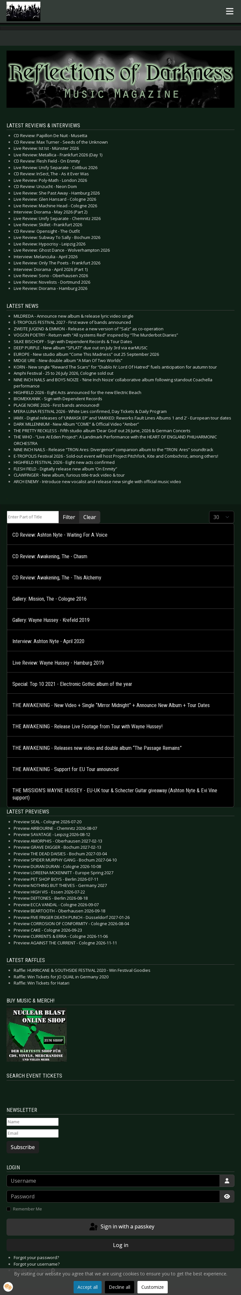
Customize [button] (152, 1287)
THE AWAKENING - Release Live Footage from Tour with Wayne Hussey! (87, 726)
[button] (8, 1287)
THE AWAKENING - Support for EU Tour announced (65, 769)
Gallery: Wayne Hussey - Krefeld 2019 (51, 620)
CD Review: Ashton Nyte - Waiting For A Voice (59, 535)
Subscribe (23, 1147)
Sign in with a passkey (121, 1227)
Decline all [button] (119, 1287)
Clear (89, 517)
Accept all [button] (88, 1287)
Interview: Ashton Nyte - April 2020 (48, 641)
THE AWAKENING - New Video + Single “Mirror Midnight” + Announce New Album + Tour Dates (111, 705)
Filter (69, 517)
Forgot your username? (37, 1264)
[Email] (33, 1133)
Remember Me (27, 1209)
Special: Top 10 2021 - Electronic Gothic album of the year (72, 684)
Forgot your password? (36, 1257)
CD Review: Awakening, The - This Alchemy (56, 578)
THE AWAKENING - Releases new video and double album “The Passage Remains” (97, 748)
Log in (120, 1245)
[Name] (33, 1122)
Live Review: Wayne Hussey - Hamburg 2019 (58, 663)
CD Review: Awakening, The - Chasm (49, 556)
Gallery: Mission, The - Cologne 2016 (49, 599)
